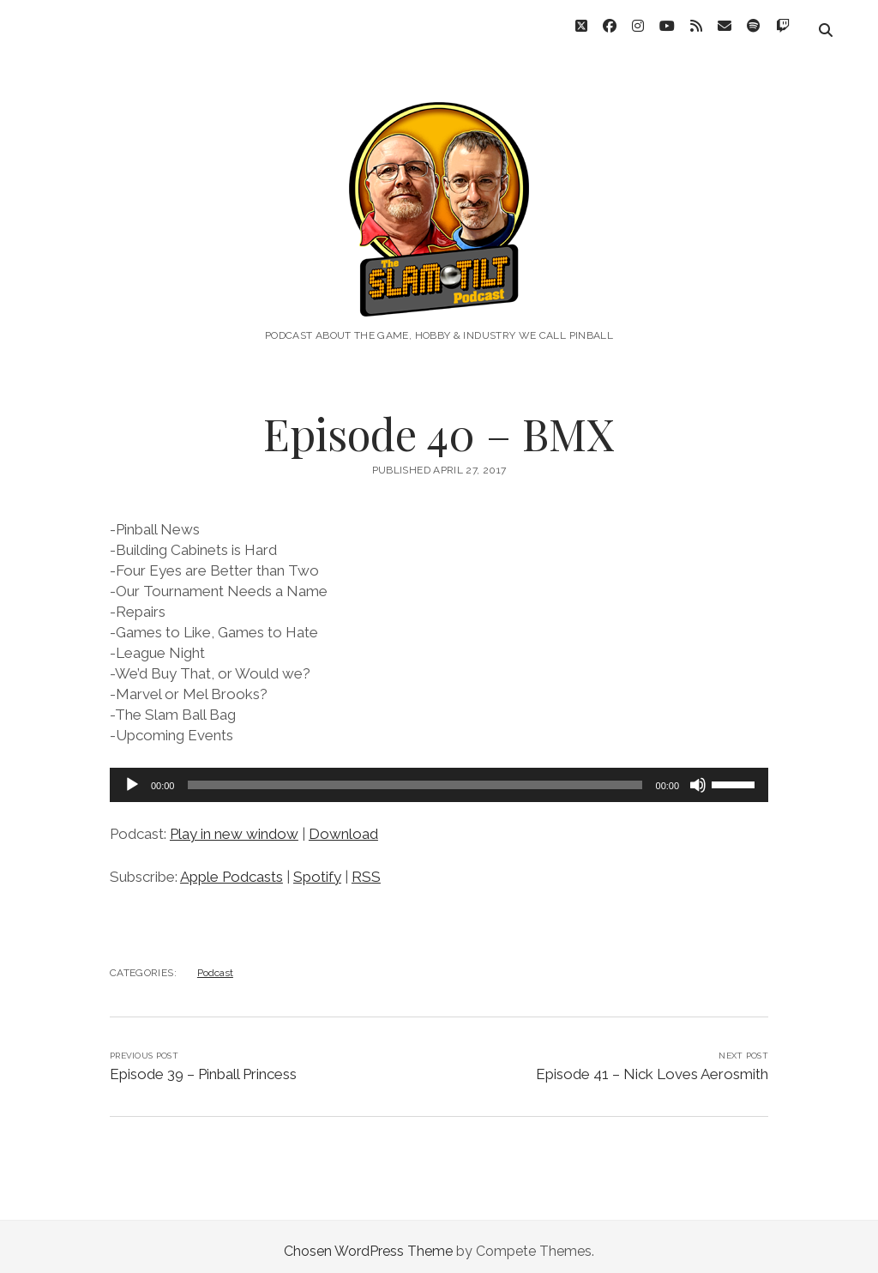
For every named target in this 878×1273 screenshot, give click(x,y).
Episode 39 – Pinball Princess (203, 1064)
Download (343, 824)
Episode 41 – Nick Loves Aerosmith (652, 1064)
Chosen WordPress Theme (368, 1242)
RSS (366, 867)
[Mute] (698, 775)
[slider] (414, 775)
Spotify (317, 867)
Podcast (215, 963)
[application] (439, 775)
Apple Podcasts (231, 867)
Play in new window (234, 824)
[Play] (132, 775)
